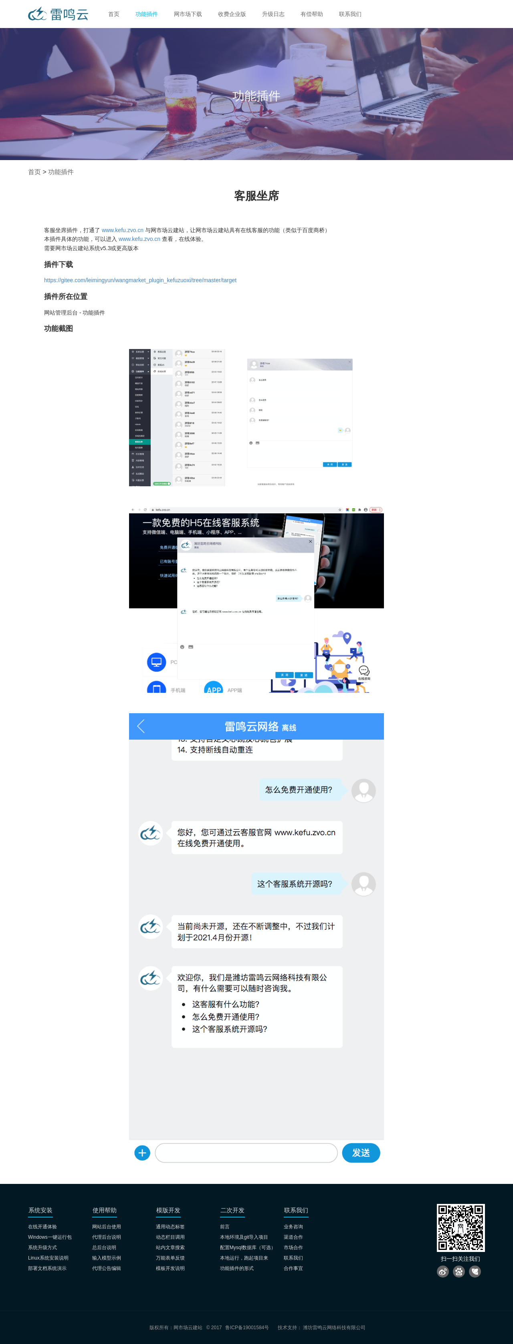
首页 (113, 14)
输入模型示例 (106, 1258)
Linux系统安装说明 (48, 1258)
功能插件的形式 (237, 1268)
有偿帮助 (312, 14)
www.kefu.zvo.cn (122, 230)
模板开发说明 (170, 1268)
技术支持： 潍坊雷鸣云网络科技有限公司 (322, 1327)
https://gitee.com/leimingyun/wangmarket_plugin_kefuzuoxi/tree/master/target (140, 280)
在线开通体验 (42, 1227)
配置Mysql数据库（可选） (248, 1247)
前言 (225, 1227)
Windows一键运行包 (50, 1237)
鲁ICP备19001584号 (247, 1327)
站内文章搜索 (170, 1247)
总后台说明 (104, 1247)
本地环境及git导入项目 (244, 1237)
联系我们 (350, 14)
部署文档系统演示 (47, 1268)
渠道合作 (293, 1237)
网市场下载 (188, 14)
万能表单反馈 (170, 1258)
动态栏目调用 (170, 1237)
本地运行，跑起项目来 (244, 1258)
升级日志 (273, 14)
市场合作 (293, 1247)
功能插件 (146, 14)
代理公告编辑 (106, 1268)
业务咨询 (293, 1227)
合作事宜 (293, 1268)
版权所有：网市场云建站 (175, 1327)
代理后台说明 (106, 1237)
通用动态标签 (170, 1227)
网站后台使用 (106, 1227)
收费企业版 (232, 14)
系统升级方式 (42, 1247)
